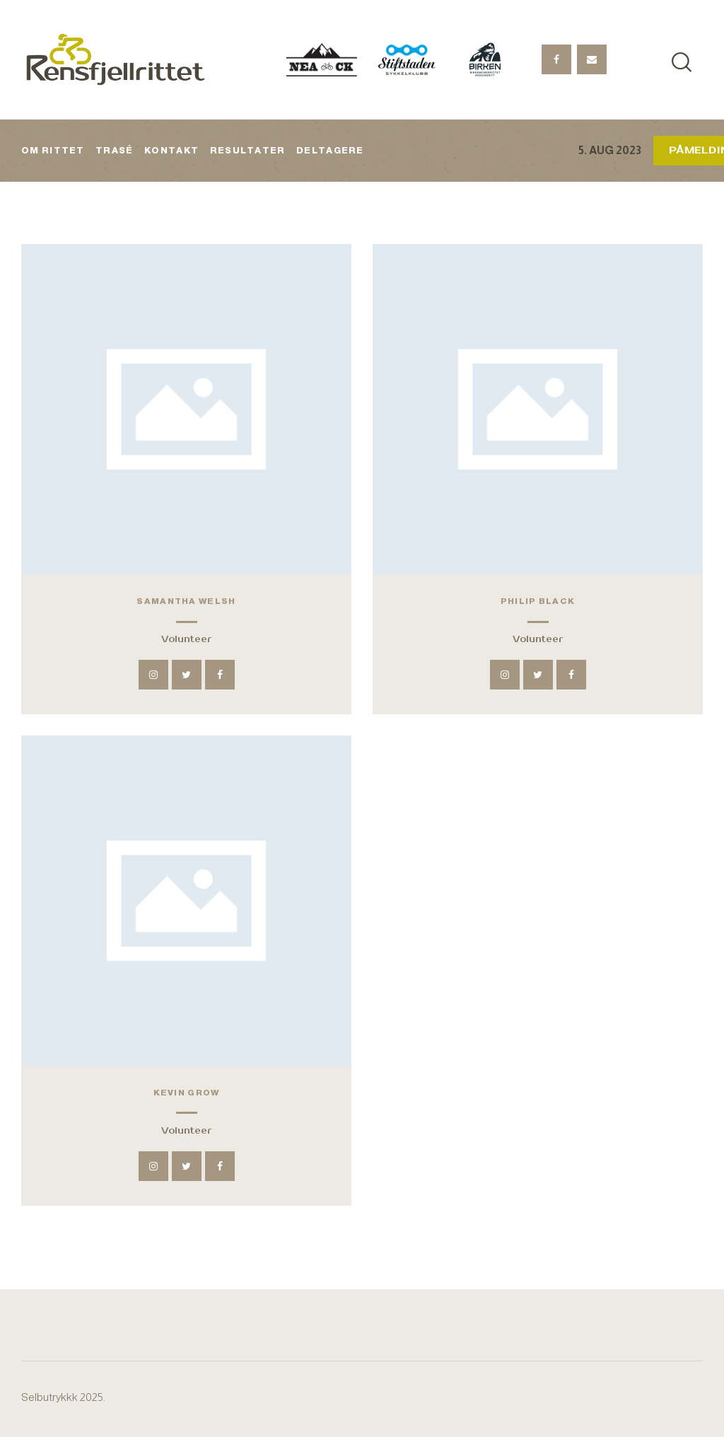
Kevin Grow (186, 1093)
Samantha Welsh (185, 601)
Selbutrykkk (49, 1397)
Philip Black (538, 601)
